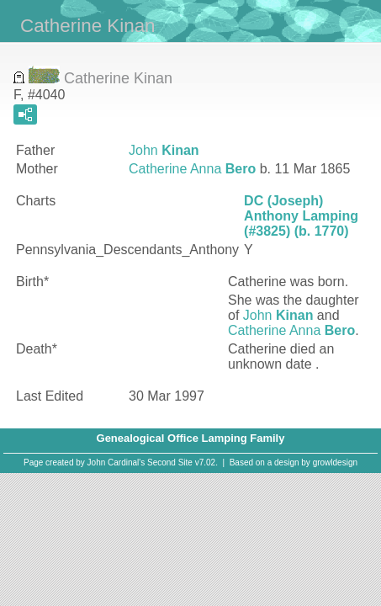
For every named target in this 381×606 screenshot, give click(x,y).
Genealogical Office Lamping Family (191, 438)
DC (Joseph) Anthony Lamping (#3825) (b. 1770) (301, 216)
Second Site (170, 462)
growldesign (335, 462)
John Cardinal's (116, 462)
